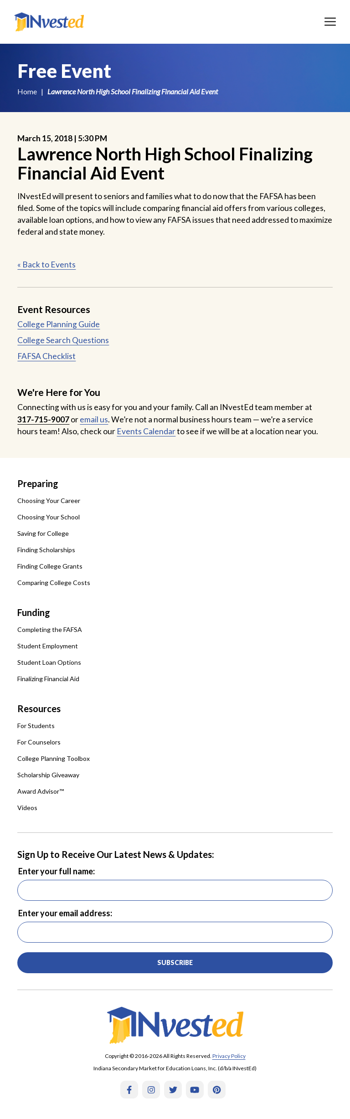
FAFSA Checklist (46, 356)
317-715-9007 (43, 419)
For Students (36, 725)
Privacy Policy (229, 1055)
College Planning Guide (58, 324)
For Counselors (39, 742)
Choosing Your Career (48, 500)
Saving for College (43, 533)
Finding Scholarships (46, 550)
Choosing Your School (48, 517)
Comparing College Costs (53, 582)
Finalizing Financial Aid (48, 679)
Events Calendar (146, 431)
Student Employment (47, 646)
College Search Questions (63, 340)
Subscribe (175, 962)
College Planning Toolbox (53, 758)
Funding (33, 612)
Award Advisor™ (40, 791)
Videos (27, 807)
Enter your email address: (65, 913)
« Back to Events (46, 264)
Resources (39, 708)
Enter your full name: (56, 871)
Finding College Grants (49, 566)
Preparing (37, 483)
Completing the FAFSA (49, 629)
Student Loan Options (49, 662)
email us (94, 419)
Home (27, 91)
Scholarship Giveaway (48, 775)
